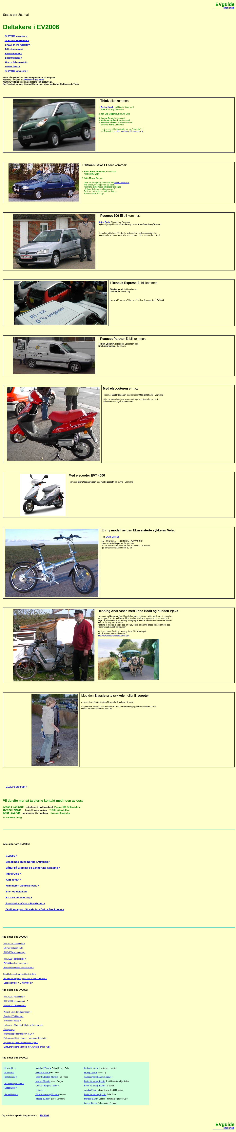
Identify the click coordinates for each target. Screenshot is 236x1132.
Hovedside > (10, 1068)
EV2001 (44, 1115)
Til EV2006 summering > (16, 71)
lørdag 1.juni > (90, 1073)
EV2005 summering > (18, 897)
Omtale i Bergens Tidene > (47, 1086)
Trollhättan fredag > (12, 1021)
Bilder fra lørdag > (13, 58)
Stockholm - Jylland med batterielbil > (19, 974)
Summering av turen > (14, 1083)
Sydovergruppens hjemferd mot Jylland (20, 1042)
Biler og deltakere (16, 891)
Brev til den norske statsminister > (18, 968)
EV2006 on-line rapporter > (17, 45)
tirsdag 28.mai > (42, 1073)
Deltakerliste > (10, 1077)
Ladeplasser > (10, 1088)
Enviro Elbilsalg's (121, 183)
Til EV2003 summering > (14, 1001)
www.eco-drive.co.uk (34, 80)
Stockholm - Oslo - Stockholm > (25, 903)
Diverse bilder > (12, 67)
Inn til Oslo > (13, 873)
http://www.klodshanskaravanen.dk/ (113, 636)
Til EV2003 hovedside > (14, 997)
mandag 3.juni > (91, 1099)
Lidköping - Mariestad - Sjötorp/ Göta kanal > (23, 1025)
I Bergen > (40, 1090)
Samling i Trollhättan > (13, 1016)
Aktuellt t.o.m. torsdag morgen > (17, 1012)
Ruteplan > (9, 1073)
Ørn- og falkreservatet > (16, 62)
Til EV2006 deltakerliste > (17, 40)
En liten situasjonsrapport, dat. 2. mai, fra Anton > (25, 978)
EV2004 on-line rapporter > (15, 963)
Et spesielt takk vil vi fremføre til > (18, 983)
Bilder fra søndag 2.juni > (95, 1094)
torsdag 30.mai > (42, 1099)
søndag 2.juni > (91, 1090)
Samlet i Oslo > (11, 1094)
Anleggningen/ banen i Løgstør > (98, 1077)
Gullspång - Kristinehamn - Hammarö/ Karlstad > (25, 1038)
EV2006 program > (16, 786)
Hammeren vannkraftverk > (22, 885)
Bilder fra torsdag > (14, 49)
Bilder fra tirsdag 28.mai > (46, 1077)
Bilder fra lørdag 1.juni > (94, 1081)
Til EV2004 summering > (14, 952)
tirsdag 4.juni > (90, 1103)
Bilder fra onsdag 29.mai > (47, 1094)
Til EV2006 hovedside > (16, 36)
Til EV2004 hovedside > (14, 944)
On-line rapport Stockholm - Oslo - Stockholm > (34, 909)
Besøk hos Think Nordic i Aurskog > (27, 861)
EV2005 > (11, 855)
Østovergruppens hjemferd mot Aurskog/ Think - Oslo (26, 1047)
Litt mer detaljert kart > (13, 948)
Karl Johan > (13, 879)
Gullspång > (8, 1029)
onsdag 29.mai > (42, 1081)
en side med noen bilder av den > (128, 131)
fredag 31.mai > (91, 1068)
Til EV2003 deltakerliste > (14, 1005)
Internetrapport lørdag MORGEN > (18, 1034)
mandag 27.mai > (43, 1068)
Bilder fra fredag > (13, 54)
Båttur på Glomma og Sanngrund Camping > (32, 867)
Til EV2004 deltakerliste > (14, 959)
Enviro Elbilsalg (112, 537)
